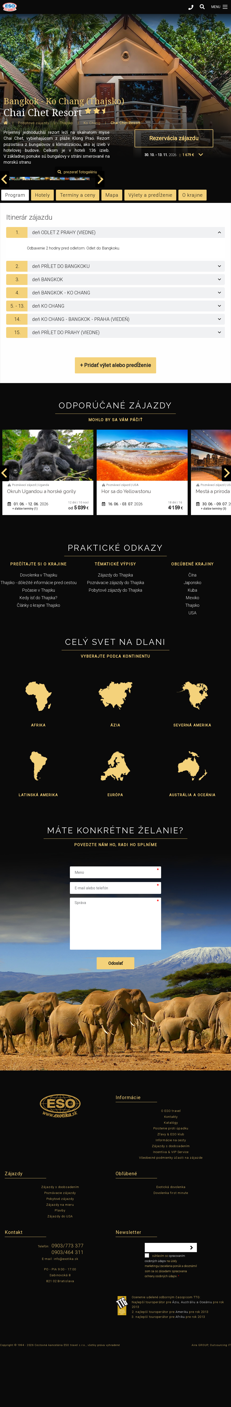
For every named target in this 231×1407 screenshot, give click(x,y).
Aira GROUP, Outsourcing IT (211, 1401)
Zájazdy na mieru (60, 1261)
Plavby (60, 1266)
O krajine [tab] (192, 251)
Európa (115, 851)
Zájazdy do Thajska (115, 631)
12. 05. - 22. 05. (28, 560)
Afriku (180, 1373)
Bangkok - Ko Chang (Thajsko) (64, 101)
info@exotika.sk (66, 1314)
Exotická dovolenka (171, 1243)
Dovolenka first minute (171, 1249)
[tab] (115, 288)
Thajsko (192, 661)
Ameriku (182, 1368)
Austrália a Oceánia (192, 851)
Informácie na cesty (171, 1196)
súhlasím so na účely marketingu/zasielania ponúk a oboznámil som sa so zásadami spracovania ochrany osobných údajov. (171, 1321)
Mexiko (192, 653)
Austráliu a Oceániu (196, 1358)
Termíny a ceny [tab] (77, 251)
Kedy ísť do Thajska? (38, 653)
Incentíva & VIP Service (171, 1208)
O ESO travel (171, 1167)
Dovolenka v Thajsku (38, 631)
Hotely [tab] (42, 251)
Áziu (175, 1358)
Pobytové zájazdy (60, 1255)
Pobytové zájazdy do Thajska (115, 646)
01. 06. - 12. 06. (122, 560)
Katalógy (171, 1178)
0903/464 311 (68, 1308)
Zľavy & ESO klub (170, 1190)
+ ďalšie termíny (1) (25, 564)
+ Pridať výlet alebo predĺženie (115, 421)
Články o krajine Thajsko (38, 661)
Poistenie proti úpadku (170, 1184)
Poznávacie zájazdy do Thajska (115, 638)
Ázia (115, 781)
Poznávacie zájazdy (60, 1249)
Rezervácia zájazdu (174, 138)
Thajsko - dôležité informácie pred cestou (38, 638)
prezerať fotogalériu (203, 228)
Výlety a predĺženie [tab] (150, 251)
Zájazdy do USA (60, 1272)
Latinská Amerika (38, 851)
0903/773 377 (68, 1302)
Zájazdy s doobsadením (171, 1202)
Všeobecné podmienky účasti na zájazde (171, 1213)
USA (192, 668)
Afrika (38, 781)
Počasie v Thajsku (38, 646)
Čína (192, 631)
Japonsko (192, 638)
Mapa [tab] (111, 251)
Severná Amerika (192, 781)
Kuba (192, 646)
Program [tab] (15, 251)
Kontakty (171, 1173)
